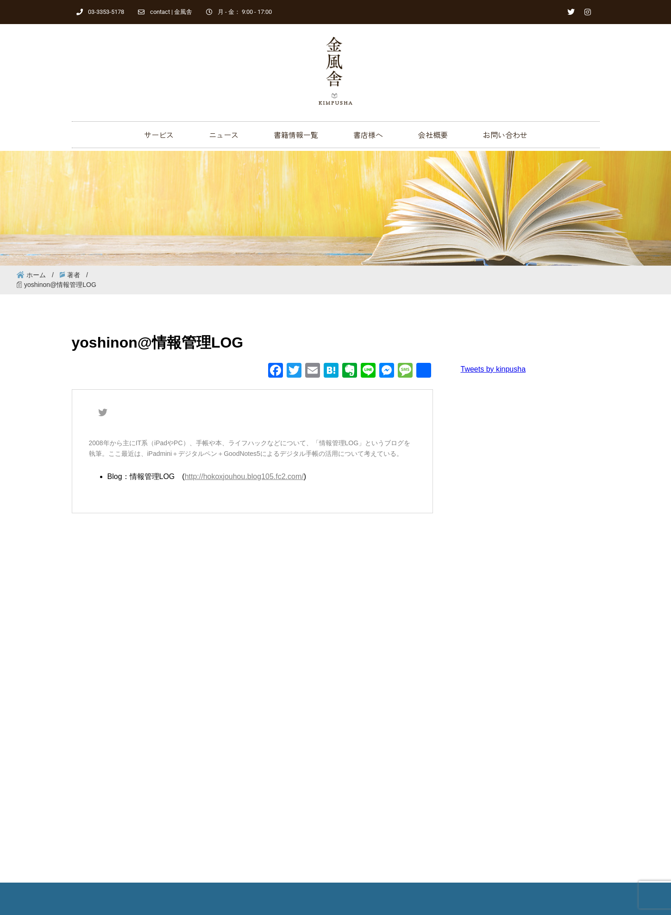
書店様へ (368, 134)
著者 (73, 275)
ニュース (223, 134)
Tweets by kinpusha (493, 369)
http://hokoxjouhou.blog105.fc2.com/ (244, 476)
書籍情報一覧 (296, 134)
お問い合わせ (505, 134)
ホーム (36, 275)
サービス (159, 134)
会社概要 (433, 134)
